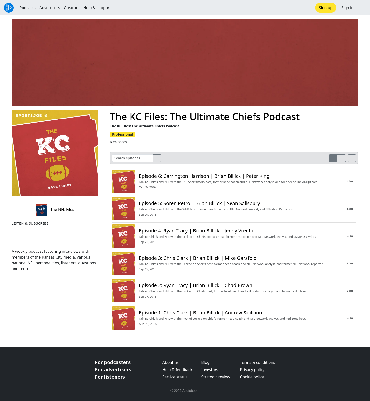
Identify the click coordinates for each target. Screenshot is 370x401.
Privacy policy (252, 369)
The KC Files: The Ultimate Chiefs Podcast (205, 116)
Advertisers (49, 7)
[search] (157, 158)
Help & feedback (177, 369)
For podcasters (113, 362)
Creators (71, 7)
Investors (209, 369)
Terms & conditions (257, 362)
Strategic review (215, 376)
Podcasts (27, 7)
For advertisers (113, 369)
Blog (205, 362)
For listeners (110, 376)
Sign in (347, 7)
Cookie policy (252, 376)
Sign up (326, 7)
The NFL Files (55, 209)
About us (170, 362)
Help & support (97, 7)
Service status (174, 376)
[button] (361, 8)
